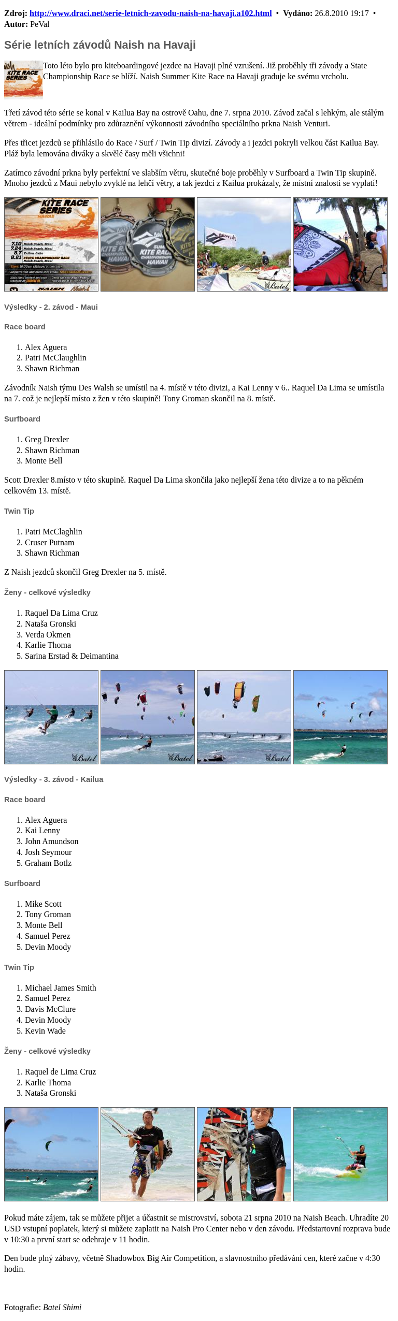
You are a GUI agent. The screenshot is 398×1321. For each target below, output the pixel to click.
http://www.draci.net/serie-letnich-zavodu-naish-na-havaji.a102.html (151, 13)
